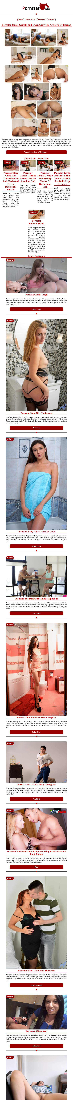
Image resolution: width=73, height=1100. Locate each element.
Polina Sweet (36, 732)
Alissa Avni (36, 1046)
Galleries (51, 19)
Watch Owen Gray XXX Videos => (36, 152)
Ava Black (36, 799)
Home (21, 19)
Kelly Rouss (36, 546)
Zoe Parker (36, 613)
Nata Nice (36, 428)
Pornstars (41, 19)
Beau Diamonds (36, 985)
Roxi (36, 867)
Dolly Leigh (36, 309)
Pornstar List (30, 19)
